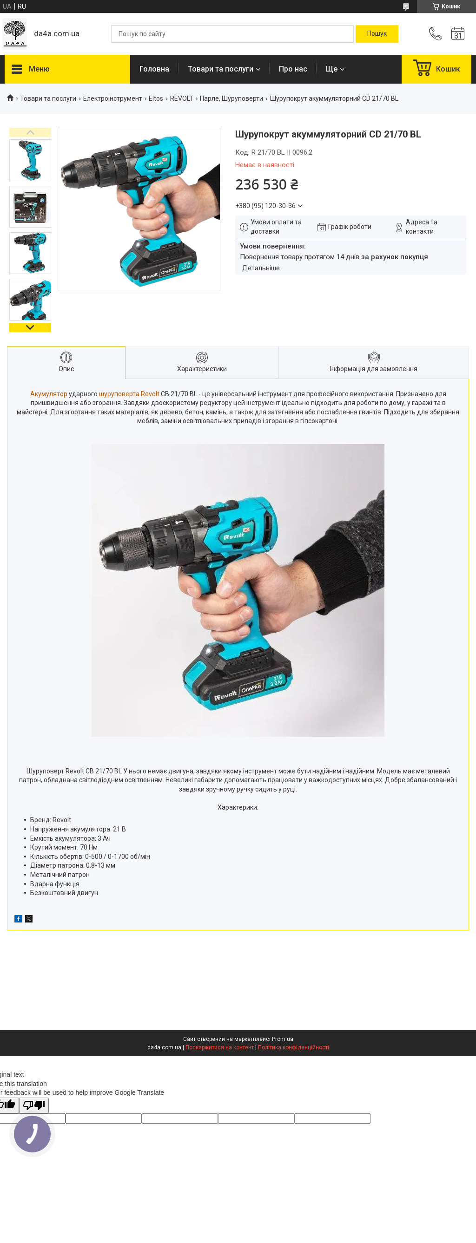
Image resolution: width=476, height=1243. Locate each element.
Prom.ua (282, 1039)
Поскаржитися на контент (219, 1047)
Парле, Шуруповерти (231, 98)
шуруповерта (119, 394)
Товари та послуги (220, 69)
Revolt (150, 394)
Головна (154, 69)
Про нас (293, 69)
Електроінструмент (112, 98)
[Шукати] (377, 34)
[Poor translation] (34, 1106)
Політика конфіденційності (293, 1047)
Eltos (156, 98)
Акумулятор (48, 394)
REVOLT (181, 98)
